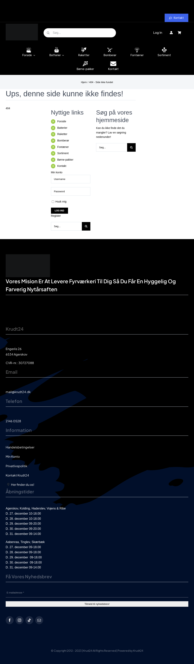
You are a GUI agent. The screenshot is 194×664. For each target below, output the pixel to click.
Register (56, 215)
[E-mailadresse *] (97, 592)
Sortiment (63, 153)
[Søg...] (80, 32)
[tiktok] (29, 620)
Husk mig (59, 201)
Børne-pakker (65, 159)
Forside (61, 121)
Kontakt (61, 165)
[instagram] (19, 620)
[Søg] (48, 32)
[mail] (39, 620)
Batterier (62, 127)
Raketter (62, 134)
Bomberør (63, 140)
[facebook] (10, 620)
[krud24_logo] (22, 25)
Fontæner (63, 146)
